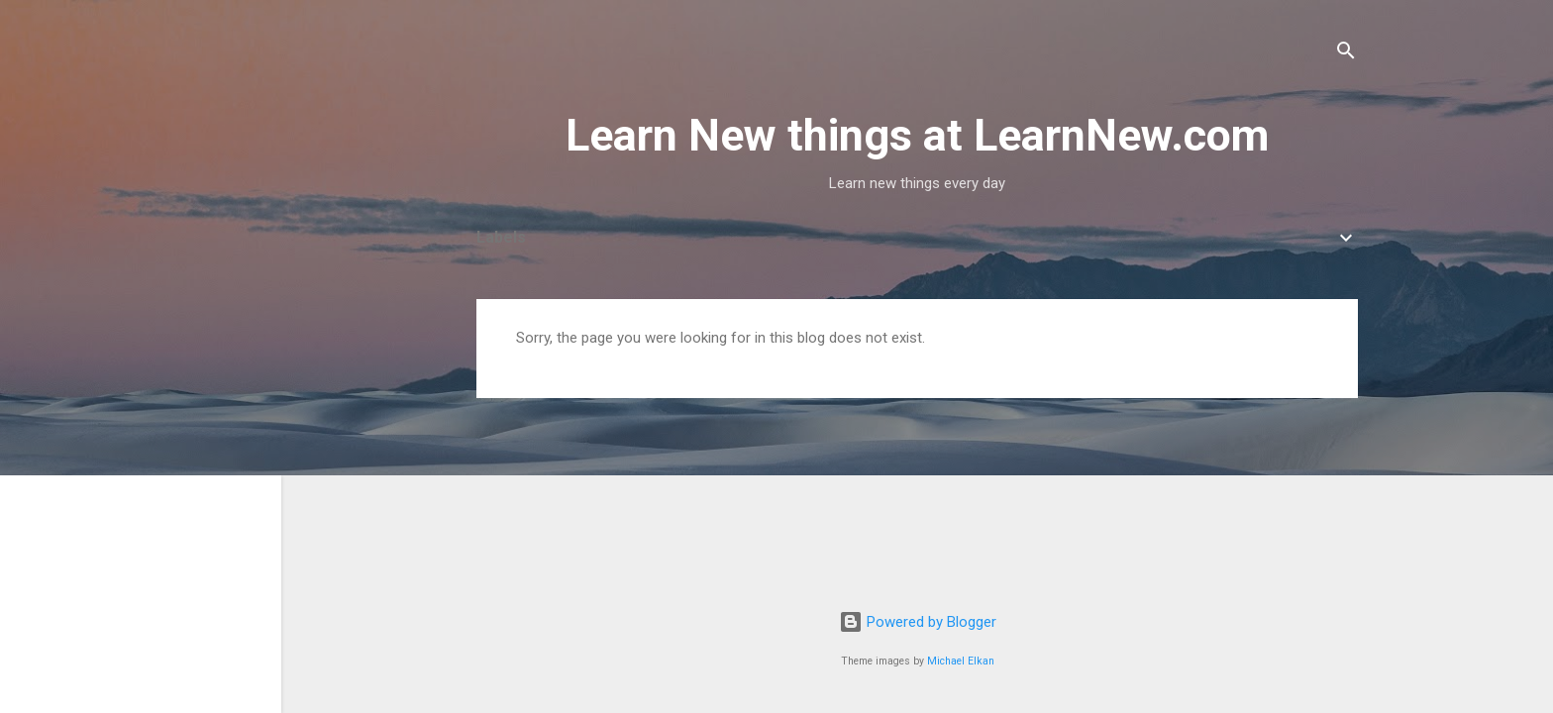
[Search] (1346, 54)
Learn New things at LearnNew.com (917, 135)
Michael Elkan (960, 661)
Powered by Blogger (917, 622)
